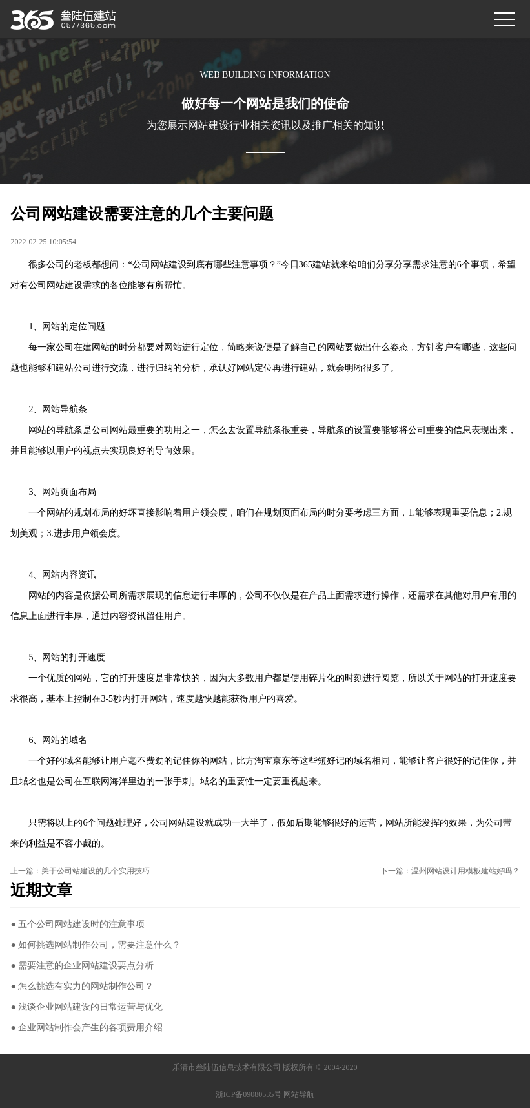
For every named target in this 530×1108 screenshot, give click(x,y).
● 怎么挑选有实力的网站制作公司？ (82, 986)
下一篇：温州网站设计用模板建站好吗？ (450, 870)
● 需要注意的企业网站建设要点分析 (82, 965)
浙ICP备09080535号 (249, 1094)
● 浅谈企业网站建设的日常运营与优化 (86, 1007)
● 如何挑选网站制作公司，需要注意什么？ (95, 945)
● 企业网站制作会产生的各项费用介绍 (86, 1027)
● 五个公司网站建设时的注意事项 (77, 924)
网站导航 (298, 1094)
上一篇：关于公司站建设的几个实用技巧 (80, 870)
